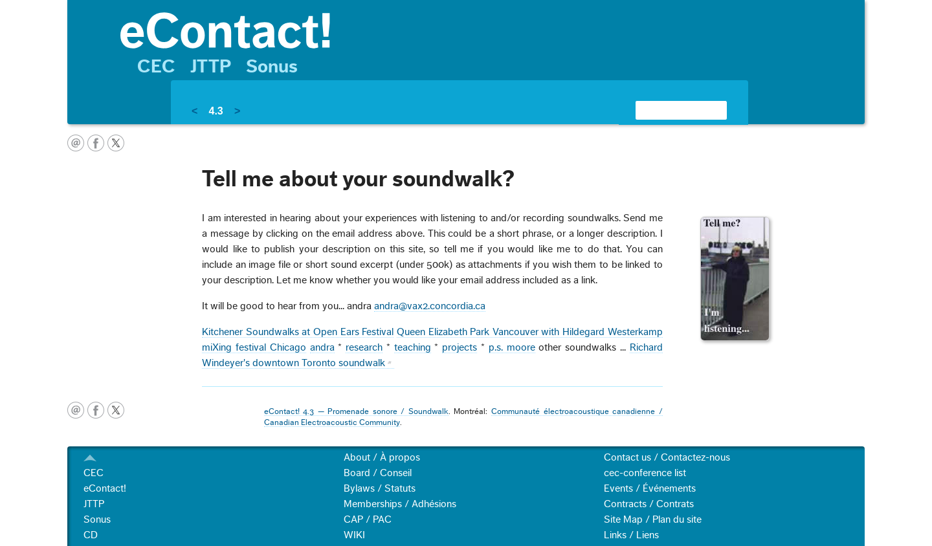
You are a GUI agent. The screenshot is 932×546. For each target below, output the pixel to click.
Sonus (272, 67)
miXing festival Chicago (254, 347)
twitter (115, 143)
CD (90, 535)
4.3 (215, 110)
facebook (95, 143)
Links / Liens (631, 535)
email (75, 143)
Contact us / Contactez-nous (667, 457)
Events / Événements (650, 488)
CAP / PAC (368, 519)
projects (459, 347)
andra (322, 347)
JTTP (210, 67)
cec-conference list (645, 473)
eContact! (104, 488)
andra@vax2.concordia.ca (429, 306)
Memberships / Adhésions (400, 504)
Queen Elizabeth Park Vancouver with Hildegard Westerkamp (530, 332)
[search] (665, 110)
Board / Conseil (378, 473)
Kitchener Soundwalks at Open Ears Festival (298, 332)
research (364, 347)
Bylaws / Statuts (380, 488)
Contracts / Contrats (649, 504)
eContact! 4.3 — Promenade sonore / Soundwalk (356, 411)
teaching (412, 347)
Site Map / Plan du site (653, 519)
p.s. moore (512, 347)
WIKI (354, 535)
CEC (156, 67)
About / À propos (382, 457)
